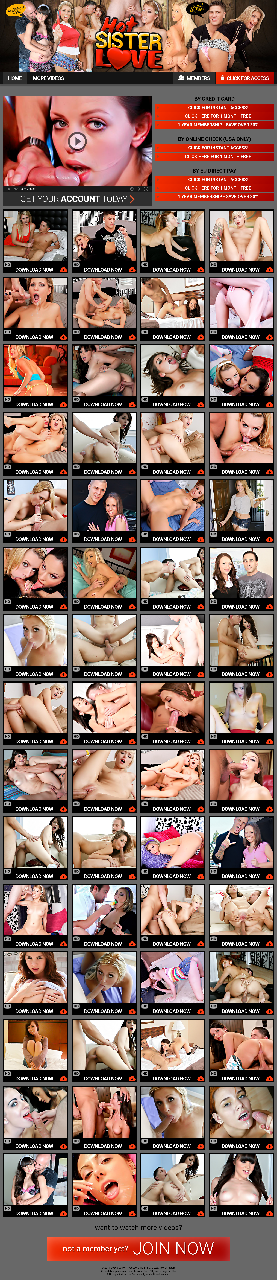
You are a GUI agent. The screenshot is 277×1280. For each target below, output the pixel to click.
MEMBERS (194, 78)
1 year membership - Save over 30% (218, 124)
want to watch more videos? (138, 1228)
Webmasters (168, 1267)
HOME (15, 78)
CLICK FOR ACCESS (245, 78)
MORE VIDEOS (48, 78)
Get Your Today (77, 199)
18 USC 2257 (152, 1267)
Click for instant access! (218, 107)
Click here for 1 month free (218, 116)
